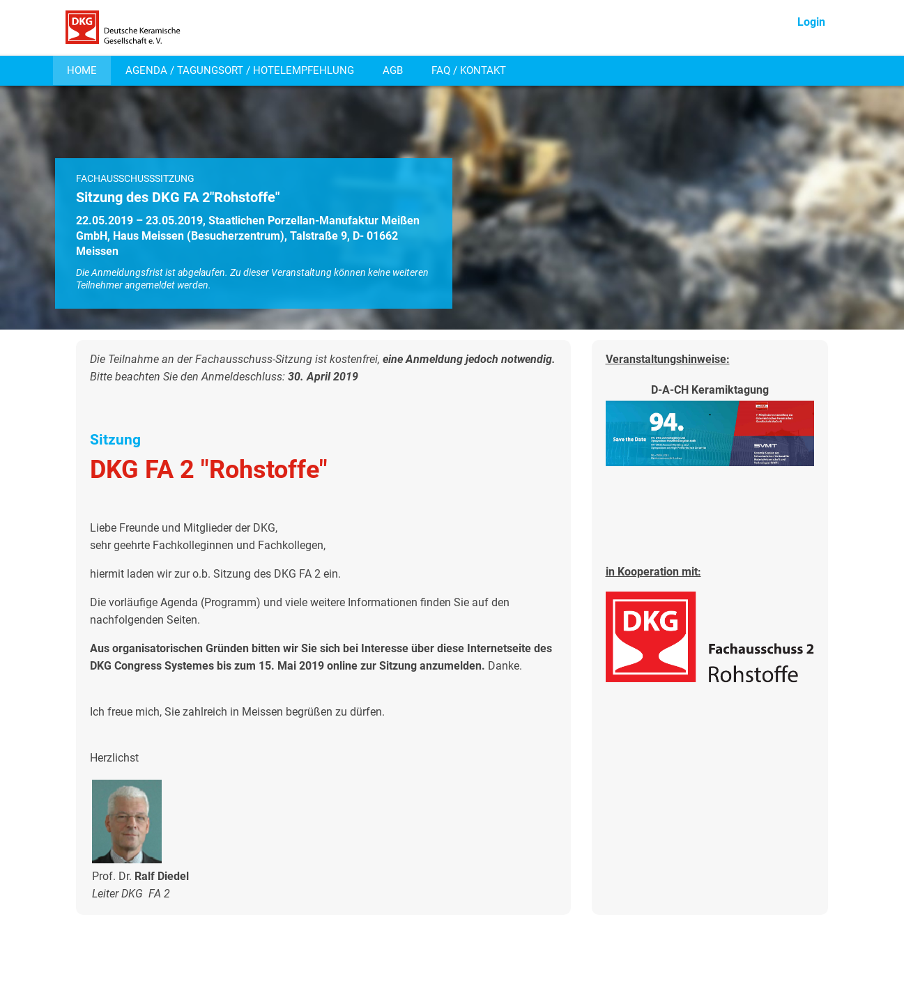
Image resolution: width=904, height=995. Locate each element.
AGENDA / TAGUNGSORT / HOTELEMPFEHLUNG (239, 70)
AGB (393, 70)
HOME (82, 70)
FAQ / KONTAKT (468, 70)
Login (811, 22)
